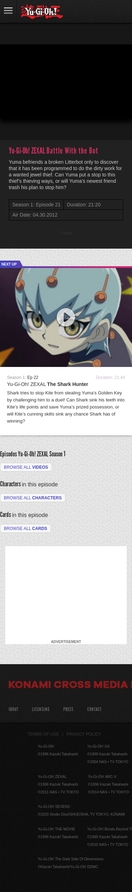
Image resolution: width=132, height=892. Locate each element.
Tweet (66, 233)
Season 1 (57, 454)
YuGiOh (42, 12)
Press (68, 709)
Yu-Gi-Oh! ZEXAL (47, 384)
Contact (94, 709)
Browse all (26, 467)
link (8, 11)
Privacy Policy (84, 734)
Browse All (25, 528)
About (13, 709)
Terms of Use (43, 734)
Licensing (41, 709)
